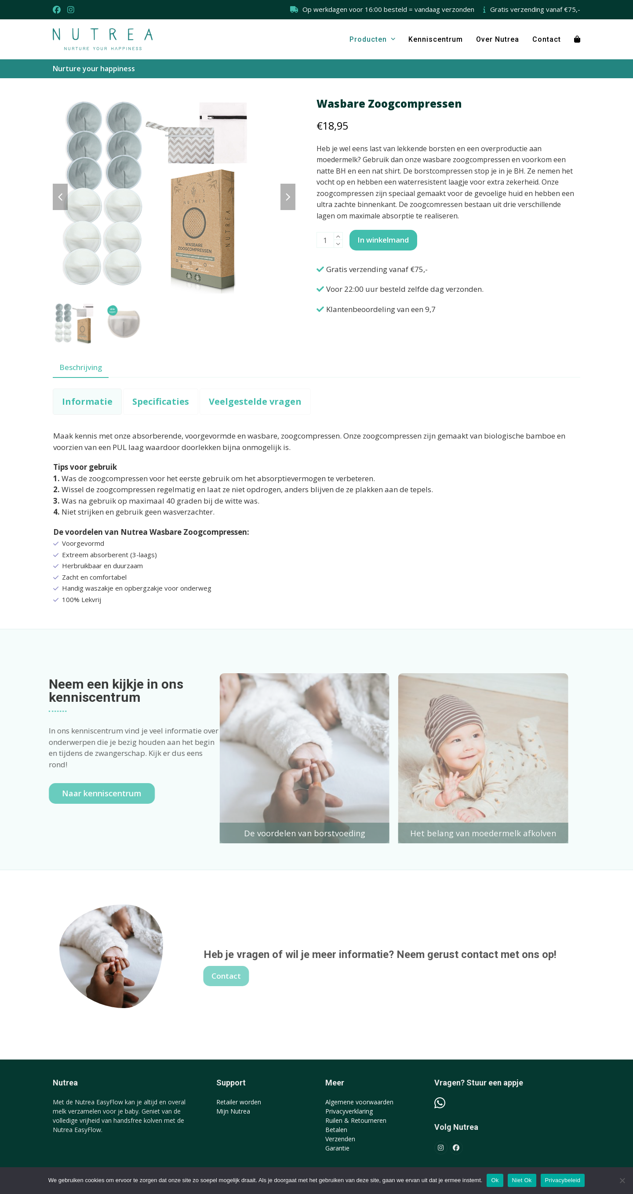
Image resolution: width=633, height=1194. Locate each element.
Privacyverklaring (349, 1111)
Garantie (337, 1148)
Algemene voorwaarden (359, 1102)
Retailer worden (238, 1102)
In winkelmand (383, 240)
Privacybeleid (563, 1180)
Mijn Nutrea (233, 1111)
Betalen (336, 1129)
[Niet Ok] (622, 1180)
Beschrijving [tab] (80, 367)
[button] (577, 39)
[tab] (87, 401)
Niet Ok (522, 1180)
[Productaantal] (325, 240)
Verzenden (340, 1139)
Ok (494, 1180)
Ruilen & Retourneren (355, 1120)
